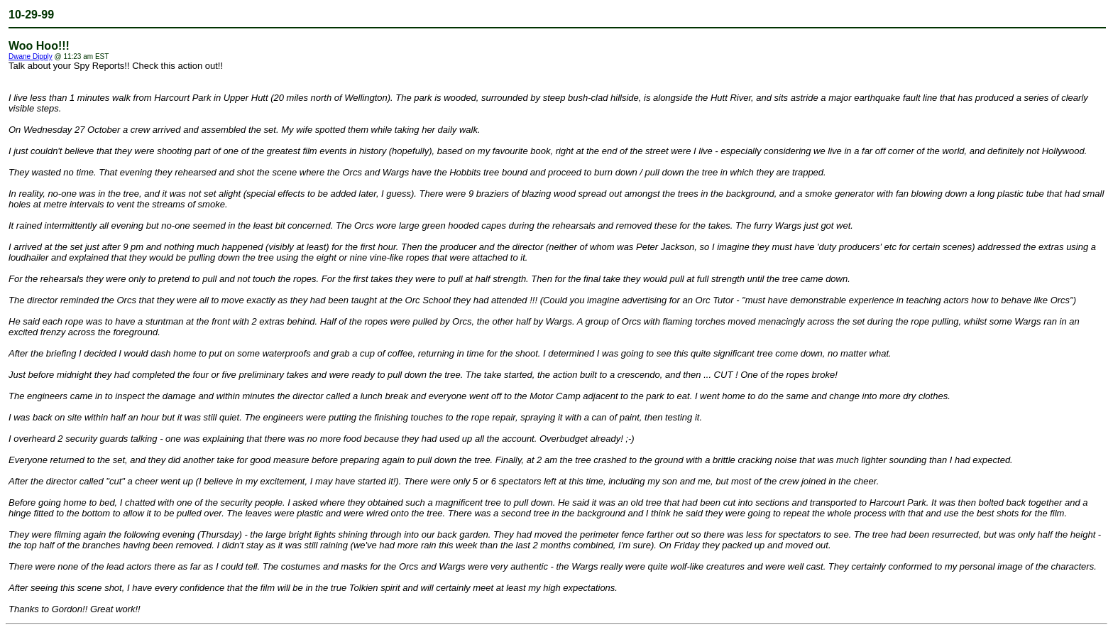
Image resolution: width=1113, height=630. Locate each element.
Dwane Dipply (31, 56)
